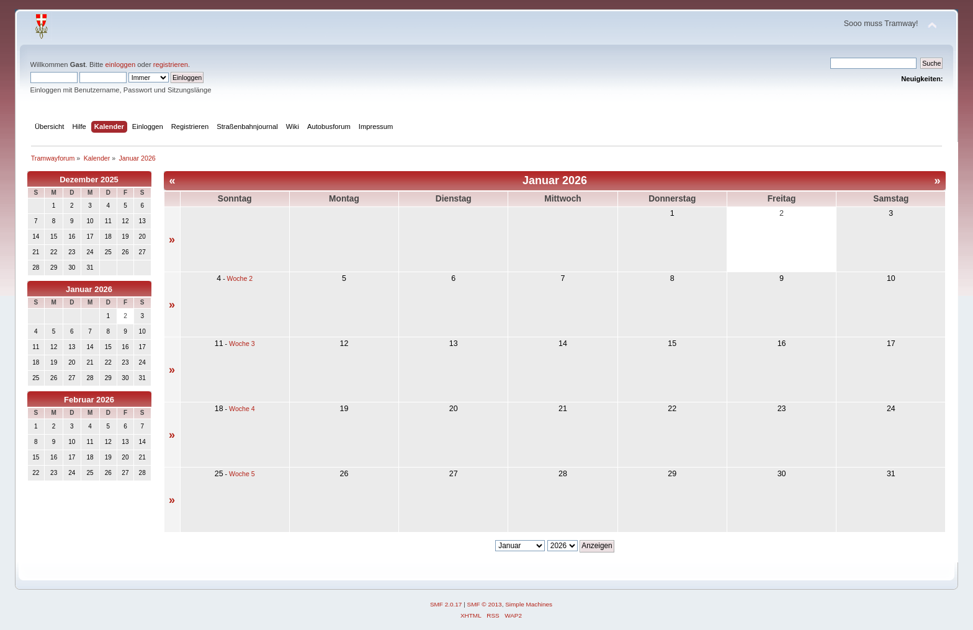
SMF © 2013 (484, 604)
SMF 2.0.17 (446, 604)
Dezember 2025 (89, 179)
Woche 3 (242, 343)
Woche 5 (242, 473)
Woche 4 (242, 408)
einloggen (120, 64)
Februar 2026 (89, 399)
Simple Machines (528, 604)
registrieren (170, 64)
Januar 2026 (89, 289)
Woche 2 (240, 278)
